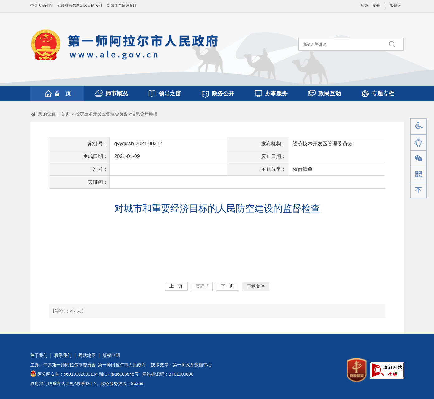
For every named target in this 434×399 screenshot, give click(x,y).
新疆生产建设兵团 (122, 5)
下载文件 (256, 286)
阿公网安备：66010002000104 (67, 374)
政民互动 (329, 93)
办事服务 (276, 93)
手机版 (418, 174)
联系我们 (63, 355)
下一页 (227, 285)
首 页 (62, 93)
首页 (65, 113)
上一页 (176, 285)
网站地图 (87, 355)
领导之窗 (170, 93)
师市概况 (116, 93)
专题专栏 (383, 93)
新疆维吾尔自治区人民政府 (79, 5)
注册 (376, 5)
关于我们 (39, 355)
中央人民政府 (41, 5)
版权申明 (111, 355)
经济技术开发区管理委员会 (101, 113)
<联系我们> (85, 383)
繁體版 (395, 5)
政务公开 (223, 93)
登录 (364, 5)
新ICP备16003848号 (119, 374)
